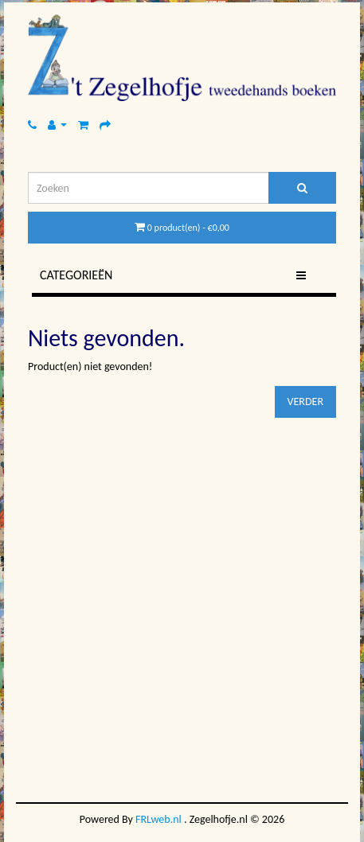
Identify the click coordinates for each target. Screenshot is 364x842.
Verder (305, 401)
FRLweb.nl (158, 819)
